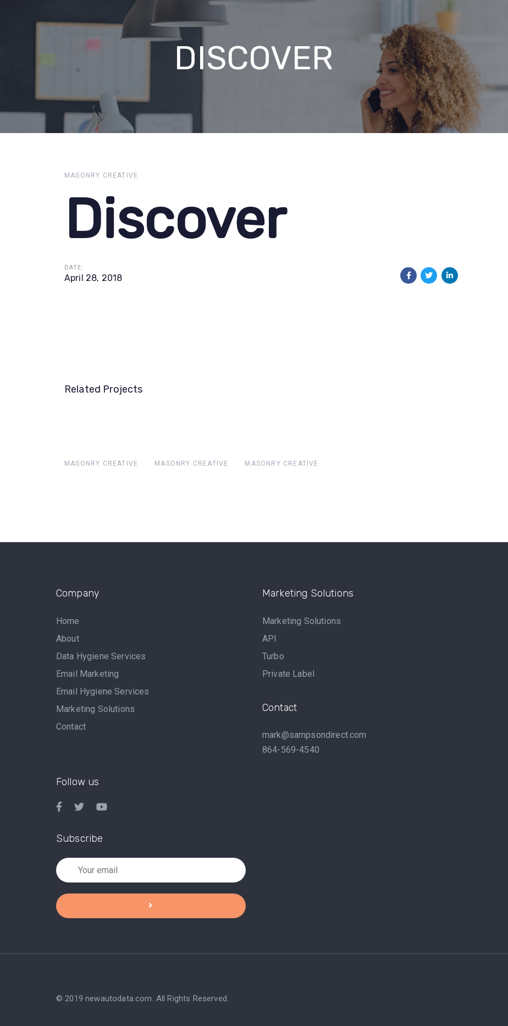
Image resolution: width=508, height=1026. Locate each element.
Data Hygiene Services (101, 656)
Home (68, 621)
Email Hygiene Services (103, 691)
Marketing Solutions (95, 709)
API (269, 638)
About (67, 638)
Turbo (273, 656)
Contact (71, 726)
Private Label (288, 674)
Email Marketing (87, 674)
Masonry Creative (101, 175)
